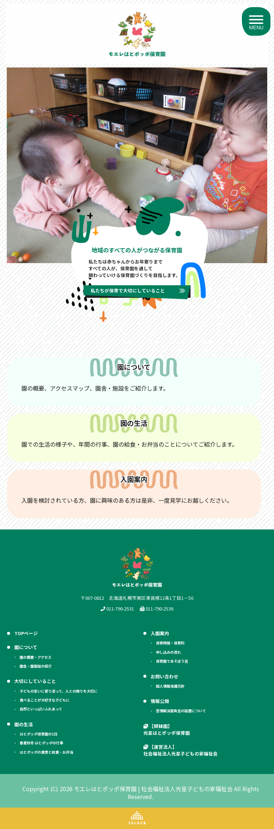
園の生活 (23, 724)
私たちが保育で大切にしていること (128, 290)
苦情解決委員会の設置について (181, 710)
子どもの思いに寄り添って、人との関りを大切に (58, 691)
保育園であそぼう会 (172, 661)
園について (25, 647)
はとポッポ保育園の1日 (38, 734)
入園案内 (160, 633)
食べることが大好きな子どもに (45, 700)
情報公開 (160, 701)
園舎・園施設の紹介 (36, 666)
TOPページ (26, 633)
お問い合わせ (164, 676)
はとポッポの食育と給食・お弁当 (46, 752)
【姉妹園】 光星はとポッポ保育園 (166, 729)
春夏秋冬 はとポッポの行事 (41, 742)
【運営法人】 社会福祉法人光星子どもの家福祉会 (180, 750)
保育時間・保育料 (170, 642)
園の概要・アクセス (35, 657)
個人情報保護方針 (170, 686)
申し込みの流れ (168, 652)
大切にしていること (35, 681)
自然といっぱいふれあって (41, 709)
